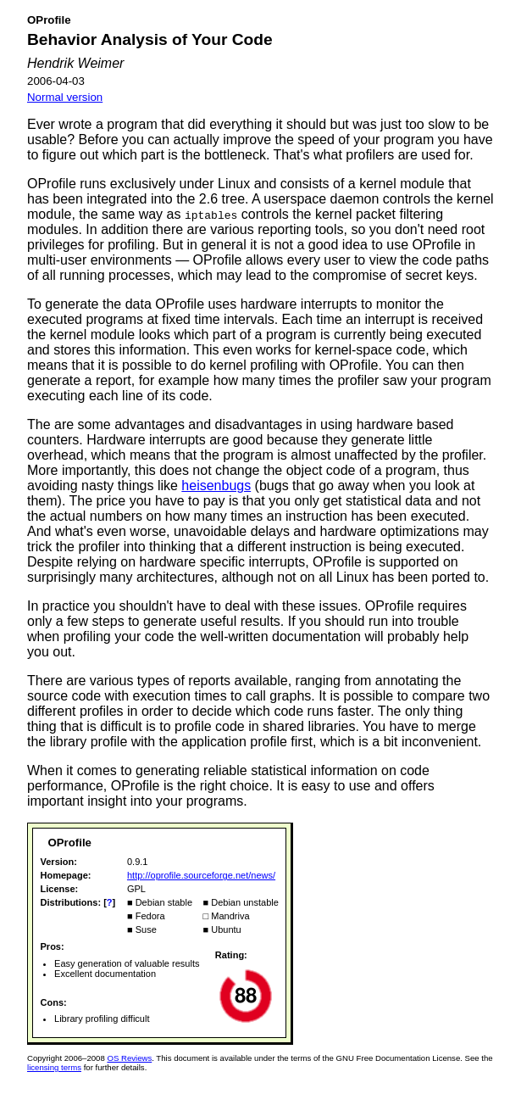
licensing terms (54, 1067)
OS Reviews (129, 1058)
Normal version (65, 97)
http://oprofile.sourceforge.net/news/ (201, 875)
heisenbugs (216, 485)
